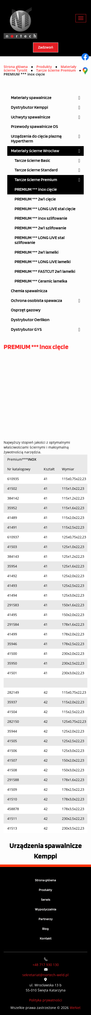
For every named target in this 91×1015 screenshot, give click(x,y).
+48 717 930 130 (46, 964)
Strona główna (16, 66)
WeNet (75, 1007)
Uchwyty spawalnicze (30, 117)
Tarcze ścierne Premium (36, 179)
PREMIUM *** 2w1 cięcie (35, 199)
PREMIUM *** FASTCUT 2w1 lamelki (45, 271)
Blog (45, 929)
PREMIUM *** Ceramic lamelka (41, 281)
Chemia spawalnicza (29, 291)
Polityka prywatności (45, 1000)
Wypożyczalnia (45, 909)
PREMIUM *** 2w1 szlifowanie (40, 228)
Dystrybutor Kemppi (29, 107)
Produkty (45, 890)
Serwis (45, 899)
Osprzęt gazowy (26, 310)
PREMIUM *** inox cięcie (36, 189)
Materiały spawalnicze (31, 97)
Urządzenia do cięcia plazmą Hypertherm (36, 138)
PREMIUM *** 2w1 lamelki (36, 252)
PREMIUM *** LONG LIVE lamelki (43, 261)
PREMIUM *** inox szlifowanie (41, 218)
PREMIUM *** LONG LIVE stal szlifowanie (40, 240)
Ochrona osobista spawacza (36, 300)
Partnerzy (46, 919)
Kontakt (45, 938)
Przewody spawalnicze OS (34, 126)
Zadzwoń (45, 47)
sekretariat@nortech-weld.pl (45, 975)
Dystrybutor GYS (26, 329)
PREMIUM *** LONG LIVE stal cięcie (45, 209)
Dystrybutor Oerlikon (30, 319)
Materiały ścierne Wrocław (35, 151)
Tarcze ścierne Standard (36, 170)
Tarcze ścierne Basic (32, 160)
